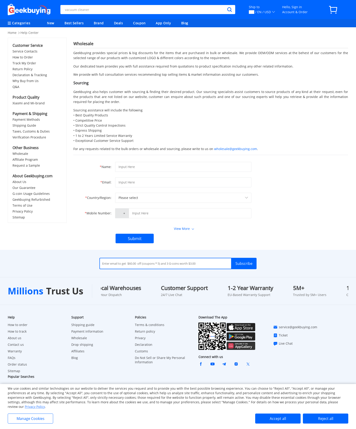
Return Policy (22, 69)
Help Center (29, 32)
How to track (17, 331)
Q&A (15, 87)
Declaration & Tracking (29, 75)
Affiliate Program (25, 159)
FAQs (11, 358)
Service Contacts (24, 51)
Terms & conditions (149, 325)
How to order (17, 325)
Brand (99, 23)
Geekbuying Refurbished (31, 199)
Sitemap (18, 217)
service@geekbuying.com (295, 327)
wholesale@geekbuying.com (235, 149)
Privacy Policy (22, 211)
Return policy (145, 331)
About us (14, 338)
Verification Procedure (29, 137)
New (50, 23)
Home (12, 32)
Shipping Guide (24, 125)
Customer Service (27, 45)
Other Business (25, 147)
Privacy (140, 338)
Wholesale (20, 153)
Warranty (15, 351)
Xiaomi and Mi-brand (28, 103)
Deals (118, 23)
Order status (17, 364)
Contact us (16, 344)
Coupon (139, 23)
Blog (184, 23)
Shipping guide (82, 325)
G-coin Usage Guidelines (31, 193)
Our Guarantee (23, 188)
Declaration (143, 344)
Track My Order (24, 63)
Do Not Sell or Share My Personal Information (160, 360)
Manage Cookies (30, 418)
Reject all (325, 418)
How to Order (22, 57)
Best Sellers (74, 23)
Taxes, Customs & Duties (31, 131)
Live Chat (283, 343)
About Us (19, 182)
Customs (141, 351)
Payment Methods (26, 119)
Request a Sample (26, 165)
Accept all (278, 418)
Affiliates (77, 351)
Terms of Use (22, 205)
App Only (163, 23)
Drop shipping (82, 344)
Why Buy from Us (25, 81)
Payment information (87, 331)
